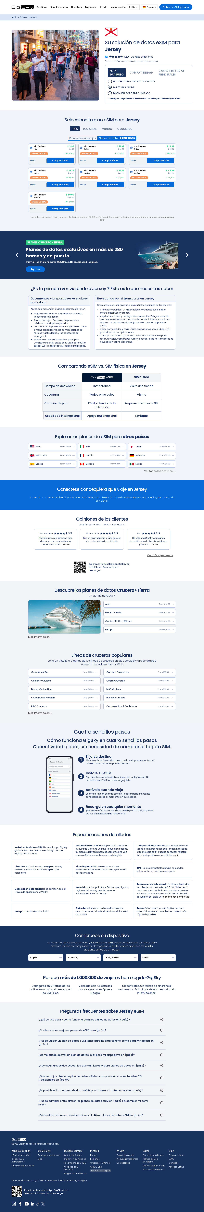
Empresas (90, 7)
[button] (42, 7)
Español (148, 7)
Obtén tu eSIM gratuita (176, 7)
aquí (175, 855)
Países (23, 17)
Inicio (14, 17)
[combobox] (149, 7)
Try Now (35, 269)
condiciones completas (176, 896)
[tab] (117, 72)
